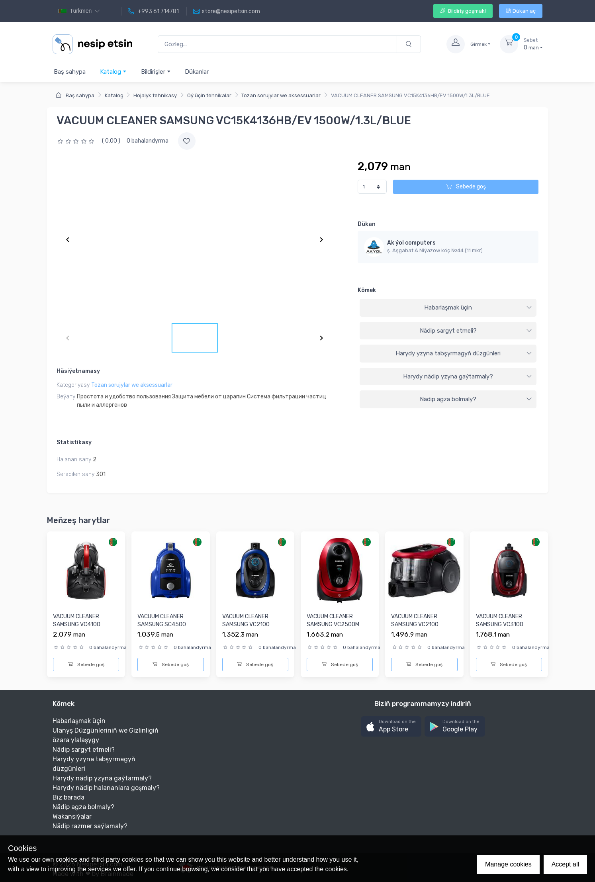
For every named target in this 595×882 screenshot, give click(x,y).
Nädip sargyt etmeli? (476, 330)
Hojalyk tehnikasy (155, 95)
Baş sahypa (70, 71)
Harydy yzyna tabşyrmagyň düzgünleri (463, 353)
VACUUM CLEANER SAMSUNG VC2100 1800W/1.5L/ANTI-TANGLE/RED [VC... (414, 628)
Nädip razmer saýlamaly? (90, 826)
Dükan (367, 224)
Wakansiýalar (72, 816)
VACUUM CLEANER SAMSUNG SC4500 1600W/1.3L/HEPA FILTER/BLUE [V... (161, 628)
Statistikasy (74, 442)
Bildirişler (156, 71)
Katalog (113, 71)
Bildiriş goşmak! (463, 11)
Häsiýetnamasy (78, 371)
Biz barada (68, 797)
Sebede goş (466, 186)
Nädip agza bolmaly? (476, 399)
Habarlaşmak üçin (478, 307)
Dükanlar (197, 71)
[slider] (77, 141)
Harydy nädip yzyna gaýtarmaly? (467, 376)
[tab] (448, 308)
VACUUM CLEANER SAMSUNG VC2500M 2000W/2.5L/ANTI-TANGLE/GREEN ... (333, 628)
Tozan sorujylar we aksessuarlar (281, 95)
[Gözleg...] (277, 44)
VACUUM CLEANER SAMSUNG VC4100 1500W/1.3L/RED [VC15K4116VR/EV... (78, 628)
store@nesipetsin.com (226, 11)
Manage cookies (508, 864)
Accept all (565, 864)
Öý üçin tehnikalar (209, 95)
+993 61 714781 (153, 11)
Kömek (367, 290)
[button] (391, 726)
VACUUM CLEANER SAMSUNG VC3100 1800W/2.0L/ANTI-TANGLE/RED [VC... (500, 628)
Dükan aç (521, 11)
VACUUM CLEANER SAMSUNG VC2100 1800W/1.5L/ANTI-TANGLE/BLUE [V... (246, 628)
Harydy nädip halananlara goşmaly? (106, 788)
